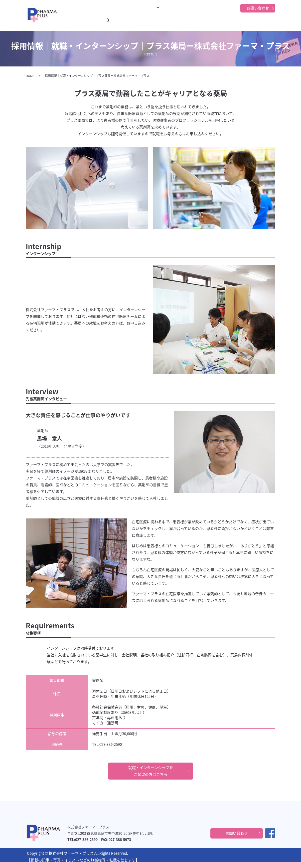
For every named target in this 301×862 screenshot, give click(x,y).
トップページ (72, 19)
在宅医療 (183, 19)
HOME (30, 72)
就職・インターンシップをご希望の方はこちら (150, 768)
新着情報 (92, 19)
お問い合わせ (258, 8)
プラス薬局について (158, 19)
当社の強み (218, 19)
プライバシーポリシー (248, 19)
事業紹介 (129, 19)
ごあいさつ (110, 19)
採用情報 (200, 19)
